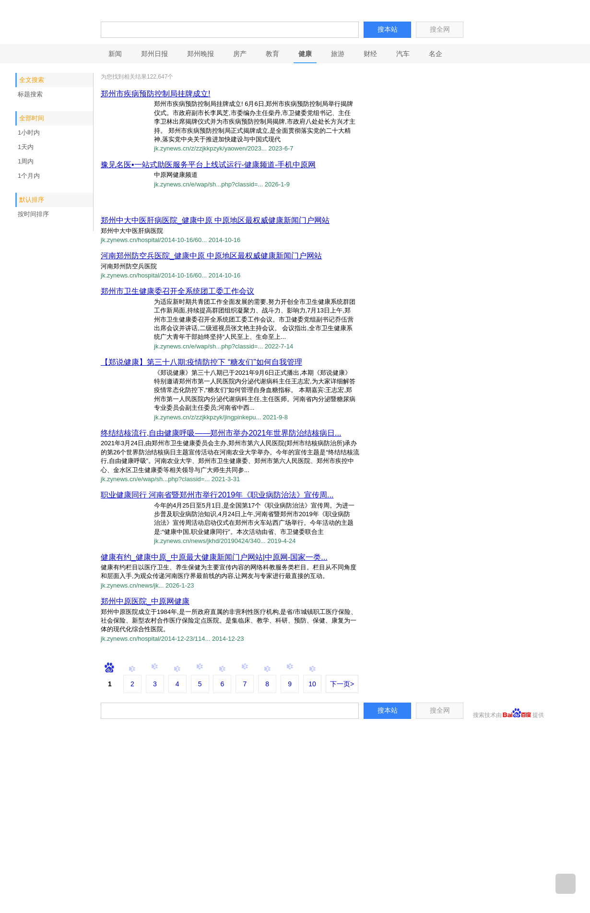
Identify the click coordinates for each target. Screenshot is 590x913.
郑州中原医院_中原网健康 (145, 601)
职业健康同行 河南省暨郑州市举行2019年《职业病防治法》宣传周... (217, 495)
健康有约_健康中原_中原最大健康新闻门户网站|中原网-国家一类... (214, 557)
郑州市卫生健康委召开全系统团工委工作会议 (177, 291)
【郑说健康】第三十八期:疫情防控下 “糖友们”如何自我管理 (201, 362)
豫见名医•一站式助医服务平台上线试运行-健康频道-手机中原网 (208, 165)
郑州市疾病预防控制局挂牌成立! (155, 94)
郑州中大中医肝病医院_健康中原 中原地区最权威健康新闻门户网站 (215, 220)
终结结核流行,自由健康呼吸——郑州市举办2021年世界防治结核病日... (221, 433)
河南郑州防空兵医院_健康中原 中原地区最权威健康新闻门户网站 (211, 256)
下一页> (342, 684)
